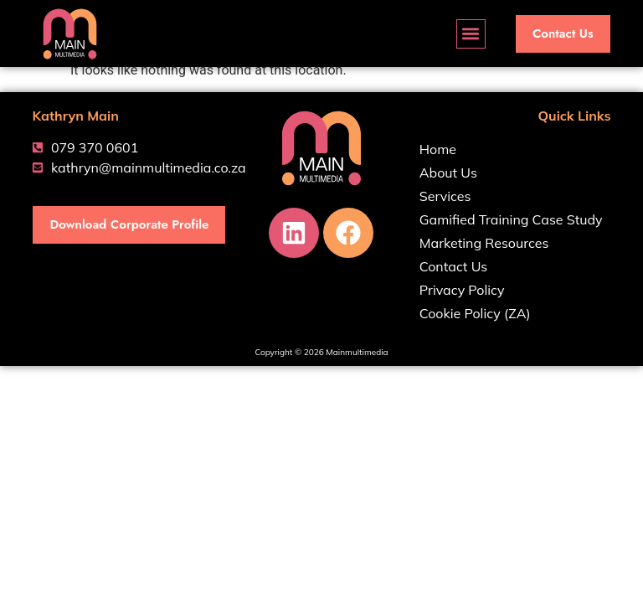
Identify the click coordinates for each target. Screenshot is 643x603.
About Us (448, 172)
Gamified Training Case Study (511, 219)
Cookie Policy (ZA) (475, 313)
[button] (471, 34)
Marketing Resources (483, 242)
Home (437, 149)
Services (445, 196)
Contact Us (453, 266)
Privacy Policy (462, 289)
